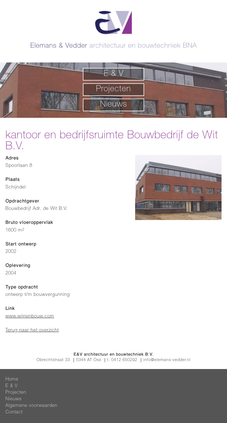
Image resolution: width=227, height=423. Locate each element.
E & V (114, 74)
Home (11, 379)
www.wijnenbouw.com (29, 316)
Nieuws (113, 105)
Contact (14, 412)
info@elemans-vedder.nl (167, 360)
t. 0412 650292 (122, 360)
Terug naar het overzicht (32, 330)
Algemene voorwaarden (31, 406)
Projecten (113, 89)
